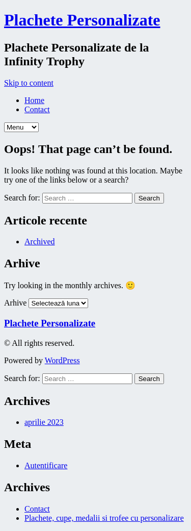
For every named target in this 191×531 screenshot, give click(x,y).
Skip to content (28, 83)
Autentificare (45, 465)
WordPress (62, 360)
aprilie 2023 (44, 422)
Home (34, 100)
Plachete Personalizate (82, 20)
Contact (37, 109)
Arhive (15, 302)
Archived (39, 241)
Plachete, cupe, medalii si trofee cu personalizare (104, 518)
